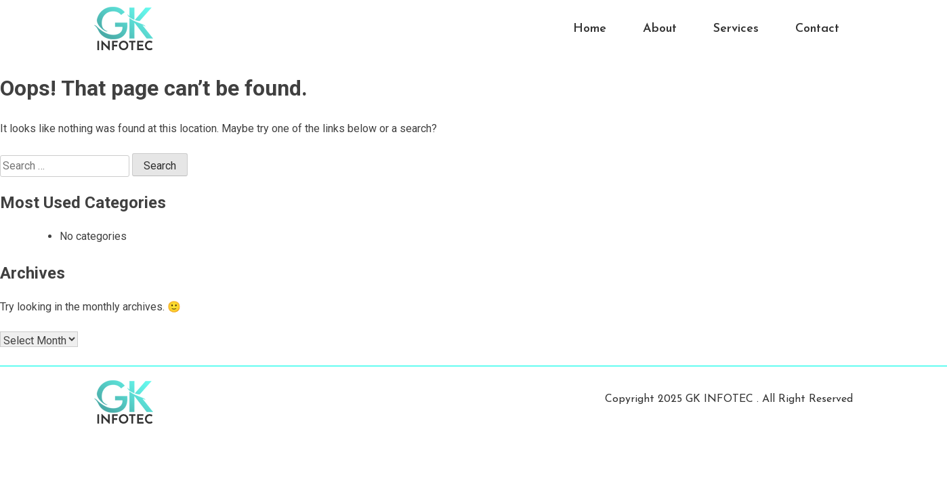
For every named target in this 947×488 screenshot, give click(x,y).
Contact (817, 28)
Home (589, 28)
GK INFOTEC (721, 399)
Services (736, 28)
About (660, 28)
